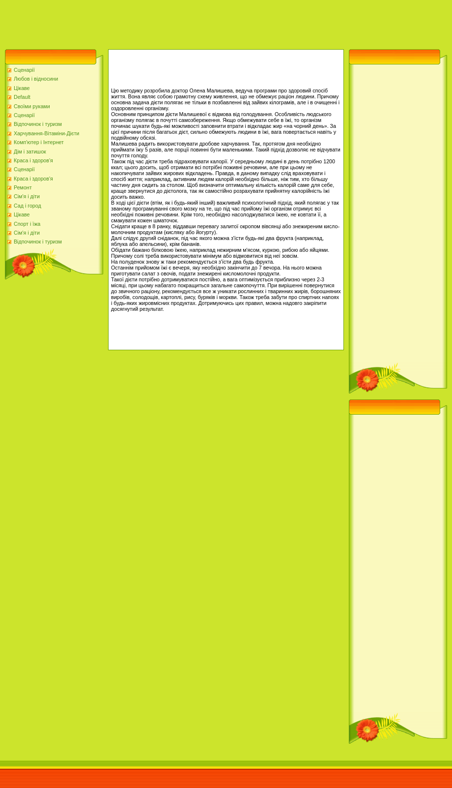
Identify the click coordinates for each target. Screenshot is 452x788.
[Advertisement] (179, 22)
